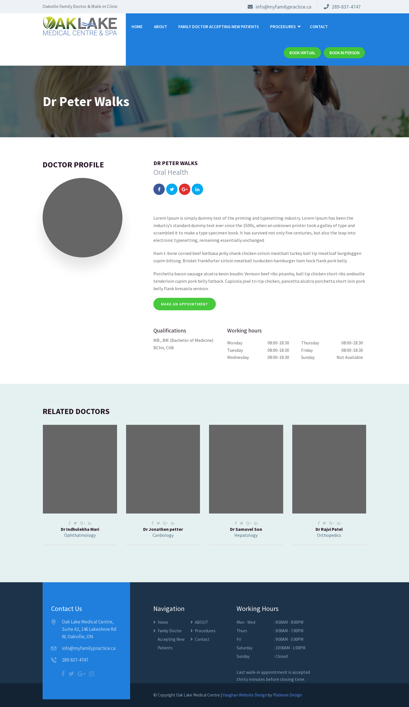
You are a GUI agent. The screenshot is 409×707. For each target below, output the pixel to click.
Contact (319, 26)
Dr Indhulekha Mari (80, 529)
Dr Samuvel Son (246, 529)
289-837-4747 (342, 6)
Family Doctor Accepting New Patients (218, 26)
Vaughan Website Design (245, 695)
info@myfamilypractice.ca (279, 6)
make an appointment (184, 304)
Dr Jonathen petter (163, 529)
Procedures (283, 26)
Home (137, 26)
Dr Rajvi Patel (329, 529)
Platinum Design (287, 695)
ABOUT (160, 26)
